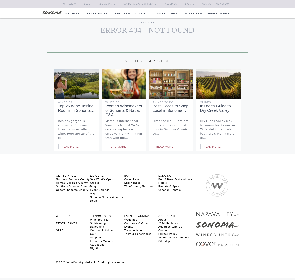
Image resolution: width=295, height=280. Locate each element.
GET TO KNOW (66, 175)
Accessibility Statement (173, 237)
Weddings (171, 4)
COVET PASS (71, 13)
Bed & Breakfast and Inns (175, 179)
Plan (139, 13)
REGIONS (121, 13)
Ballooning (97, 226)
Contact (207, 4)
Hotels (162, 182)
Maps (93, 193)
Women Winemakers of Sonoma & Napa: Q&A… (123, 110)
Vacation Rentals (169, 189)
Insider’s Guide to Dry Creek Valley (215, 108)
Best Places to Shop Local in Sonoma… (170, 108)
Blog (87, 4)
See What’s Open (101, 179)
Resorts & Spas (168, 186)
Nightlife (95, 248)
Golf (93, 233)
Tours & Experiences (138, 233)
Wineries (192, 13)
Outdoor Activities (102, 230)
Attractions (97, 244)
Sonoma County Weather (106, 197)
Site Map (164, 241)
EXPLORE (97, 175)
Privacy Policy (167, 233)
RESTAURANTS (66, 223)
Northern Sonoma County (72, 179)
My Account (223, 4)
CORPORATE (167, 216)
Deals (94, 200)
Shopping (96, 237)
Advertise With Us (170, 226)
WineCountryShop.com (139, 186)
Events (189, 4)
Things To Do (163, 102)
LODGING (165, 175)
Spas (174, 13)
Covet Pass (131, 179)
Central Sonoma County (72, 182)
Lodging (156, 13)
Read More (70, 146)
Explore (147, 22)
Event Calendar (100, 189)
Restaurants (106, 4)
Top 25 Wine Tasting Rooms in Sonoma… (76, 108)
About (162, 219)
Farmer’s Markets (101, 241)
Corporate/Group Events (139, 4)
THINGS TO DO (100, 216)
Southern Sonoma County (73, 186)
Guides (205, 102)
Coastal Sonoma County (72, 189)
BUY (127, 175)
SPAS (60, 230)
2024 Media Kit (168, 223)
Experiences (97, 13)
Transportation (134, 230)
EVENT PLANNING (136, 216)
